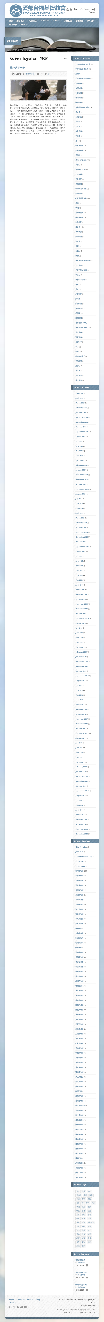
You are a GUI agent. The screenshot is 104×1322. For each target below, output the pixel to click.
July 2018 (78, 685)
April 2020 (79, 585)
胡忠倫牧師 (79, 1048)
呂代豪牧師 (79, 885)
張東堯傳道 (79, 919)
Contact (12, 1302)
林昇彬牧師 (79, 990)
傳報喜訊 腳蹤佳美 (82, 107)
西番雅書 (78, 337)
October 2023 (80, 542)
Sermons (21, 1300)
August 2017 (80, 738)
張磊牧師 (78, 928)
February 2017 (81, 767)
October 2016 (80, 786)
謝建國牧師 (79, 1086)
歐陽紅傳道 (79, 1005)
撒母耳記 (78, 222)
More (22, 24)
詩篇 (77, 351)
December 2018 (81, 661)
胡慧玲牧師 (79, 1053)
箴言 (77, 289)
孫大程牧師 (79, 909)
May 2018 (79, 695)
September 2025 (81, 432)
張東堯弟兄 (79, 923)
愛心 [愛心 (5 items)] (87, 1203)
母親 (77, 246)
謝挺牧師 (78, 1091)
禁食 (77, 284)
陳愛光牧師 (79, 1144)
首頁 (11, 20)
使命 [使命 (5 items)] (78, 1191)
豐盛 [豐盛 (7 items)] (89, 1238)
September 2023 (81, 547)
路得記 (77, 366)
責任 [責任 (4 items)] (78, 1242)
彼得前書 (78, 193)
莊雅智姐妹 (79, 1058)
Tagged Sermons (27, 50)
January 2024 (80, 527)
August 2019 (80, 623)
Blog (38, 1300)
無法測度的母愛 (81, 1272)
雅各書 (77, 370)
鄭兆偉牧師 (79, 1110)
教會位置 (68, 20)
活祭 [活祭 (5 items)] (89, 1218)
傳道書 (77, 112)
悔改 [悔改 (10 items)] (78, 1203)
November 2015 (81, 834)
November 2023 (81, 537)
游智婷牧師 (79, 1024)
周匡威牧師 (79, 890)
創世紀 (77, 126)
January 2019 (80, 657)
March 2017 (79, 762)
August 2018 (80, 680)
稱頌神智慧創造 (81, 1285)
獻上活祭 (78, 265)
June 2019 (79, 633)
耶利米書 (78, 318)
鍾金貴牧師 (79, 1125)
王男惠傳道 (79, 1029)
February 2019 (81, 652)
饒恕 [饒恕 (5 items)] (83, 1246)
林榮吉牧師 (79, 995)
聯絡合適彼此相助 (81, 327)
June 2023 (79, 561)
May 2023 (79, 566)
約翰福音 (78, 308)
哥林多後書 (79, 150)
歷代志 (77, 241)
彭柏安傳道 (79, 933)
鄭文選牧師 (79, 1115)
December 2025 (81, 417)
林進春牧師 (79, 1000)
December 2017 (81, 719)
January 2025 (80, 470)
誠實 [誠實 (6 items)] (78, 1238)
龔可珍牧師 (79, 1177)
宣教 (77, 165)
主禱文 (77, 74)
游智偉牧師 (79, 1019)
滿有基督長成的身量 (82, 260)
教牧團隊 (79, 20)
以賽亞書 (78, 93)
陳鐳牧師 (78, 1158)
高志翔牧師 (79, 1168)
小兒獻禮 (78, 174)
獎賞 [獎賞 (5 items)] (83, 1222)
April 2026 (79, 398)
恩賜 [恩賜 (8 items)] (89, 1199)
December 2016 (81, 776)
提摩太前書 (79, 213)
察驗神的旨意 (80, 169)
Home (9, 50)
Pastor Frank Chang (83, 856)
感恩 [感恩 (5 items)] (93, 1203)
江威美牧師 (79, 1010)
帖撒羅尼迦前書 (81, 189)
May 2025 (79, 451)
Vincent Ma (80, 866)
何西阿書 (78, 98)
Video (38, 74)
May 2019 (79, 637)
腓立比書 (78, 332)
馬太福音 (78, 380)
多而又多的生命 (81, 160)
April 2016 (79, 810)
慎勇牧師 (78, 947)
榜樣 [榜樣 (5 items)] (83, 1215)
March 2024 (79, 518)
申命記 (77, 275)
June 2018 (79, 690)
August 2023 (80, 551)
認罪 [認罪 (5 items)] (89, 1234)
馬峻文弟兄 (79, 1163)
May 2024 (79, 508)
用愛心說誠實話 (81, 270)
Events (56, 20)
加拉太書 (78, 131)
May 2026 (79, 393)
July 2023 (78, 556)
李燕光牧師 (30, 74)
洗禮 (77, 256)
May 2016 (79, 805)
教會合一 (78, 227)
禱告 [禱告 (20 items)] (89, 1226)
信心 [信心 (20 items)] (89, 1191)
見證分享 (78, 342)
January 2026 (80, 412)
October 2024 (80, 484)
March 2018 (79, 704)
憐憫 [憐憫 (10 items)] (78, 1207)
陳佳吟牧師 (79, 1129)
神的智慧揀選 (80, 1260)
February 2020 (81, 594)
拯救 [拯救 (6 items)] (83, 1207)
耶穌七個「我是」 (81, 323)
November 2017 (81, 724)
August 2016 (80, 795)
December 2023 (81, 532)
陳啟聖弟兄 (79, 1134)
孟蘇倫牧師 (79, 904)
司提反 (77, 136)
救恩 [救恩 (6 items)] (78, 1211)
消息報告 (33, 20)
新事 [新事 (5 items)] (83, 1211)
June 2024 (79, 503)
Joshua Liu (79, 852)
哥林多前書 (79, 145)
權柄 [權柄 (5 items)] (89, 1215)
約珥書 (77, 299)
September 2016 (81, 791)
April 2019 (79, 642)
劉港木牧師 (79, 871)
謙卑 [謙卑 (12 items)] (83, 1238)
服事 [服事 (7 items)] (78, 1215)
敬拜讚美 (78, 232)
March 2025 (79, 460)
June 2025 (79, 446)
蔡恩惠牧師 (79, 1072)
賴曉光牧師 (79, 1096)
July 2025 (78, 441)
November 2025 (81, 422)
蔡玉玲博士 (79, 1077)
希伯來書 (78, 184)
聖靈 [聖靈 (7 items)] (83, 1230)
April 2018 (79, 700)
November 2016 (81, 781)
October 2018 (80, 671)
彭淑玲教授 (79, 938)
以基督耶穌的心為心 (82, 78)
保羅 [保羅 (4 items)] (83, 1191)
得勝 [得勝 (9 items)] (83, 1199)
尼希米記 (78, 179)
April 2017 (79, 757)
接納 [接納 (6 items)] (89, 1207)
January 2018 (80, 714)
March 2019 (79, 647)
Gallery (44, 20)
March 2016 (79, 815)
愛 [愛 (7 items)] (83, 1203)
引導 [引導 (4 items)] (78, 1199)
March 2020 (79, 590)
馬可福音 (78, 375)
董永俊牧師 (79, 1067)
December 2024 (81, 475)
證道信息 (20, 20)
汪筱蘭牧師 (79, 1014)
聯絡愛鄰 (91, 20)
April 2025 (79, 455)
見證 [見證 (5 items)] (83, 1234)
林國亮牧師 (79, 981)
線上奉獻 (13, 24)
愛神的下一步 (17, 67)
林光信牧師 (79, 976)
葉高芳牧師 (79, 1062)
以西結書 (78, 88)
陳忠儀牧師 (79, 1139)
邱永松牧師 (79, 1101)
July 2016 (78, 800)
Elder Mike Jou (81, 847)
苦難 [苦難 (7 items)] (78, 1234)
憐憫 (77, 208)
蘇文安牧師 (79, 1082)
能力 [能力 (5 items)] (89, 1230)
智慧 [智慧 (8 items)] (89, 1211)
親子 (77, 347)
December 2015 (81, 829)
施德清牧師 (79, 957)
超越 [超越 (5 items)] (83, 1242)
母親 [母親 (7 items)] (78, 1218)
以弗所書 (78, 83)
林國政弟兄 (79, 986)
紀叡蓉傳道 (79, 1043)
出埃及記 (78, 117)
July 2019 (78, 628)
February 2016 (81, 819)
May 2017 (79, 752)
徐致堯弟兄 (79, 943)
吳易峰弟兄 (79, 880)
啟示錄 (77, 155)
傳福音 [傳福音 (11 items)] (78, 1195)
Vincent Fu (79, 861)
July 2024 (78, 499)
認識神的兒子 (80, 356)
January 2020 (80, 599)
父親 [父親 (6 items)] (78, 1222)
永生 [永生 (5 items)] (83, 1218)
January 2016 (80, 824)
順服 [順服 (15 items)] (78, 1246)
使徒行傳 (78, 102)
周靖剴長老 (79, 900)
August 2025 (80, 436)
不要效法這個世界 (81, 69)
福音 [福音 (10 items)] (83, 1226)
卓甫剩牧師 (79, 876)
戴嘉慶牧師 (79, 952)
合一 (77, 141)
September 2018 (81, 676)
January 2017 (80, 771)
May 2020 (79, 580)
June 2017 (79, 748)
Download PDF (41, 74)
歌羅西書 (78, 237)
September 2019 (81, 618)
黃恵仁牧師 (79, 1173)
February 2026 (81, 408)
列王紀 (77, 122)
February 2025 (81, 465)
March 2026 (79, 403)
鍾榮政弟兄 (79, 1120)
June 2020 (79, 575)
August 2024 (80, 494)
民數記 (77, 251)
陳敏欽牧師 (79, 1149)
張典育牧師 (79, 914)
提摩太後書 (79, 217)
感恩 (77, 203)
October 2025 (80, 427)
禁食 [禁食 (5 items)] (78, 1226)
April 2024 (79, 513)
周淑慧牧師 (79, 895)
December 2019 (81, 604)
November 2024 (81, 479)
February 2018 (81, 709)
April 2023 (79, 570)
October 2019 (80, 613)
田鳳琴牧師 (79, 1038)
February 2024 (81, 523)
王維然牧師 (79, 1034)
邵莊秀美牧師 (80, 1105)
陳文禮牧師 (79, 1153)
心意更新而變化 (81, 198)
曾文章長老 (79, 962)
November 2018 (81, 666)
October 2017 (80, 728)
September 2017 (81, 733)
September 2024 (81, 489)
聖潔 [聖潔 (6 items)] (78, 1230)
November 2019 (81, 609)
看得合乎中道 (80, 280)
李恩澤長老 (79, 967)
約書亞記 (78, 294)
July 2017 (78, 743)
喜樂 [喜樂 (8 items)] (85, 1195)
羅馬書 (77, 313)
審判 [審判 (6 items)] (91, 1195)
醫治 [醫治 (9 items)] (89, 1242)
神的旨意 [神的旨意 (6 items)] (91, 1222)
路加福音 (78, 361)
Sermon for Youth (82, 64)
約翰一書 (78, 304)
